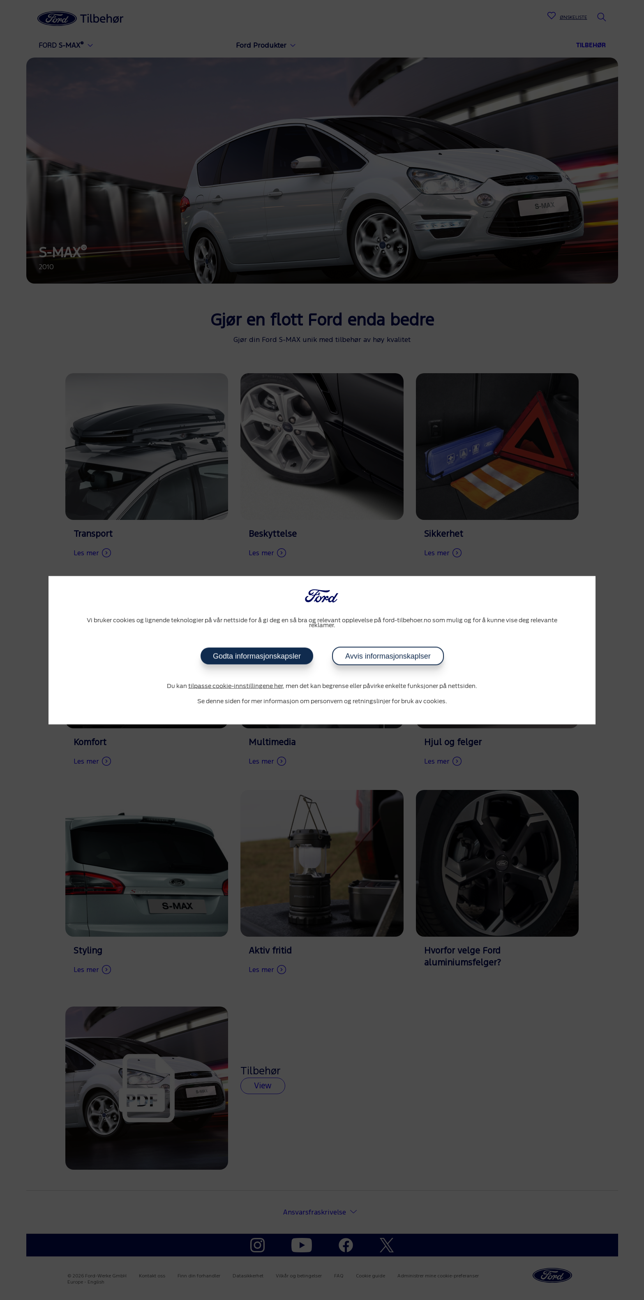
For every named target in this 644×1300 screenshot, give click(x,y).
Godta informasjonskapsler (257, 656)
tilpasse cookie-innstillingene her (235, 686)
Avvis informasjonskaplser (388, 656)
